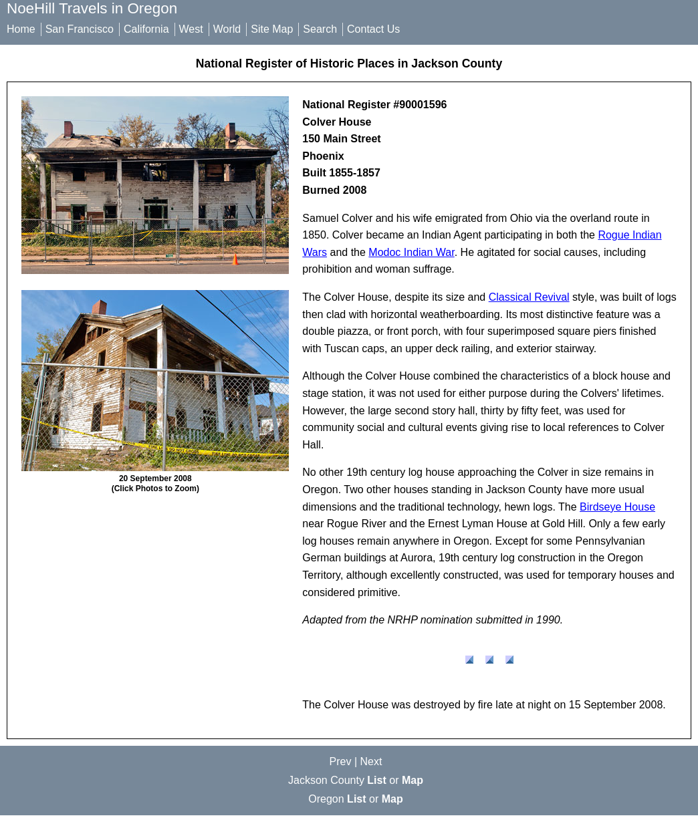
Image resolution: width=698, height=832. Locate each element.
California (146, 29)
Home (21, 29)
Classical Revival (529, 297)
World (227, 29)
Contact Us (373, 29)
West (191, 29)
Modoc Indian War (411, 252)
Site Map (272, 29)
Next (371, 761)
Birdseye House (617, 507)
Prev (341, 761)
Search (320, 29)
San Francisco (79, 29)
